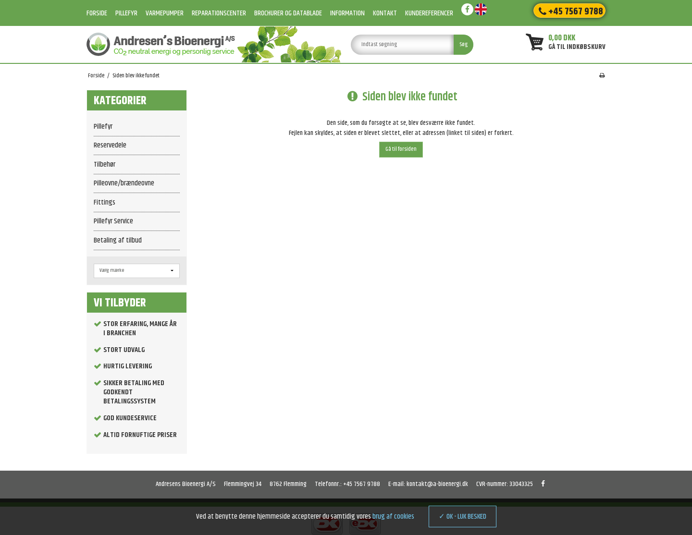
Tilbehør (104, 164)
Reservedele (110, 145)
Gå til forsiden (401, 149)
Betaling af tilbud (118, 240)
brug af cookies (393, 516)
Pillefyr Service (113, 221)
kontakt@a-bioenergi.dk (437, 484)
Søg (463, 44)
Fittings (104, 202)
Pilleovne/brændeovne (124, 183)
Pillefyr (103, 126)
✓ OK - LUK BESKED (462, 516)
